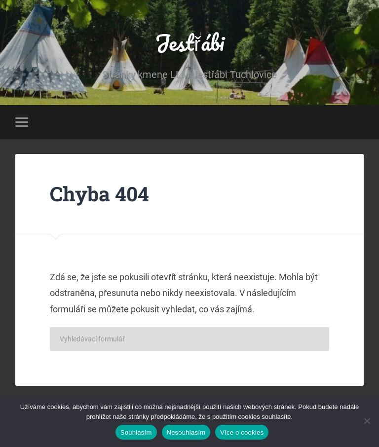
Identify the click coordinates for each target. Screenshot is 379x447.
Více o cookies (242, 432)
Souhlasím (136, 432)
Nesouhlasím (186, 432)
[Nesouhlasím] (367, 421)
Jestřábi (189, 42)
